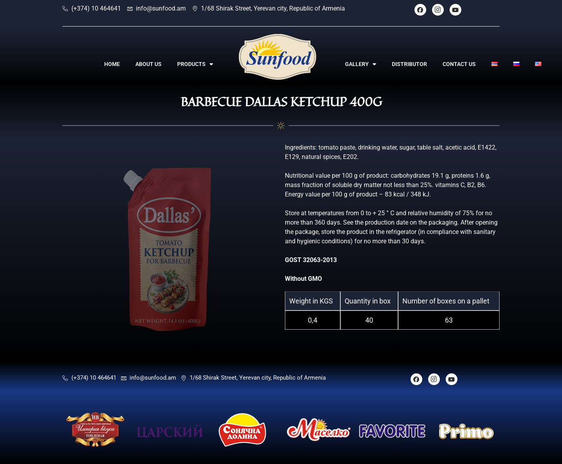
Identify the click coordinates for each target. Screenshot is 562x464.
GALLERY (360, 64)
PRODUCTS (195, 64)
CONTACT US (459, 64)
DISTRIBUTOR (409, 64)
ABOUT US (148, 64)
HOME (112, 64)
